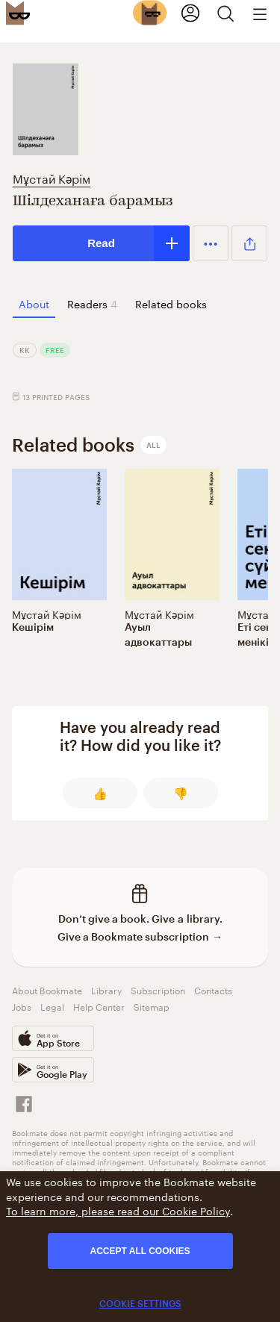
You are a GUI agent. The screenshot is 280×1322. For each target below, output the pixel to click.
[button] (210, 243)
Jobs (21, 1006)
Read (101, 243)
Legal (52, 1006)
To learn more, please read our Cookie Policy (118, 1210)
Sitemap (151, 1006)
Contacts (213, 989)
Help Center (99, 1006)
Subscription (158, 989)
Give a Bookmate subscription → (140, 936)
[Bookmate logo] (18, 13)
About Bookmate (47, 989)
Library (106, 989)
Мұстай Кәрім (51, 177)
